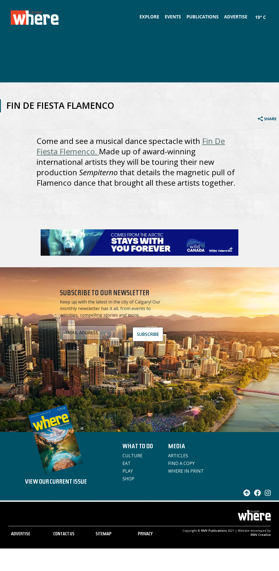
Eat (126, 463)
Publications (202, 17)
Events (173, 17)
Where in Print (186, 471)
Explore (149, 17)
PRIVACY (145, 534)
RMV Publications (214, 530)
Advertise (235, 17)
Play (127, 471)
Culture (132, 456)
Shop (128, 479)
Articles (178, 456)
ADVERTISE (20, 534)
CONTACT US (63, 534)
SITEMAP (103, 534)
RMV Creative (261, 535)
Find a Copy (181, 463)
